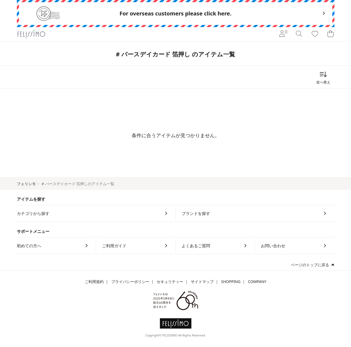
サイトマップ (202, 281)
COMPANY (257, 281)
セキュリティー (170, 281)
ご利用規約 (94, 281)
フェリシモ (26, 183)
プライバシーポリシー (130, 281)
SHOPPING (231, 281)
